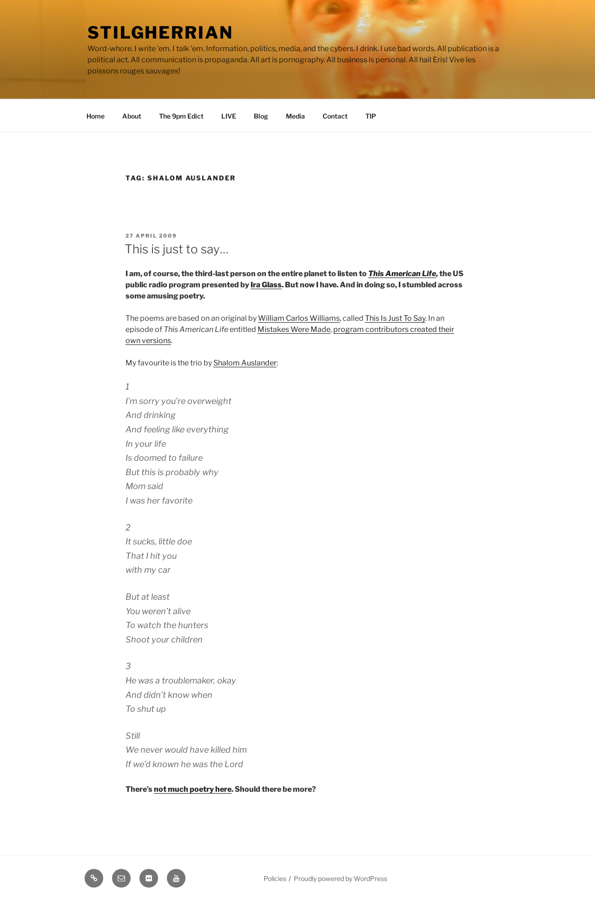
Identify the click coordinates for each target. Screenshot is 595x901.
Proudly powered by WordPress (340, 878)
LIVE (228, 116)
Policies (275, 878)
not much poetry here (192, 789)
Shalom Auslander (245, 362)
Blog (261, 116)
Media (295, 116)
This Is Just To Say (395, 318)
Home (95, 116)
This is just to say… (177, 249)
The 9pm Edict (181, 116)
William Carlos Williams (299, 318)
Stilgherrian (160, 32)
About (131, 116)
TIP (370, 116)
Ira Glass (266, 284)
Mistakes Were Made (294, 329)
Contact (335, 116)
